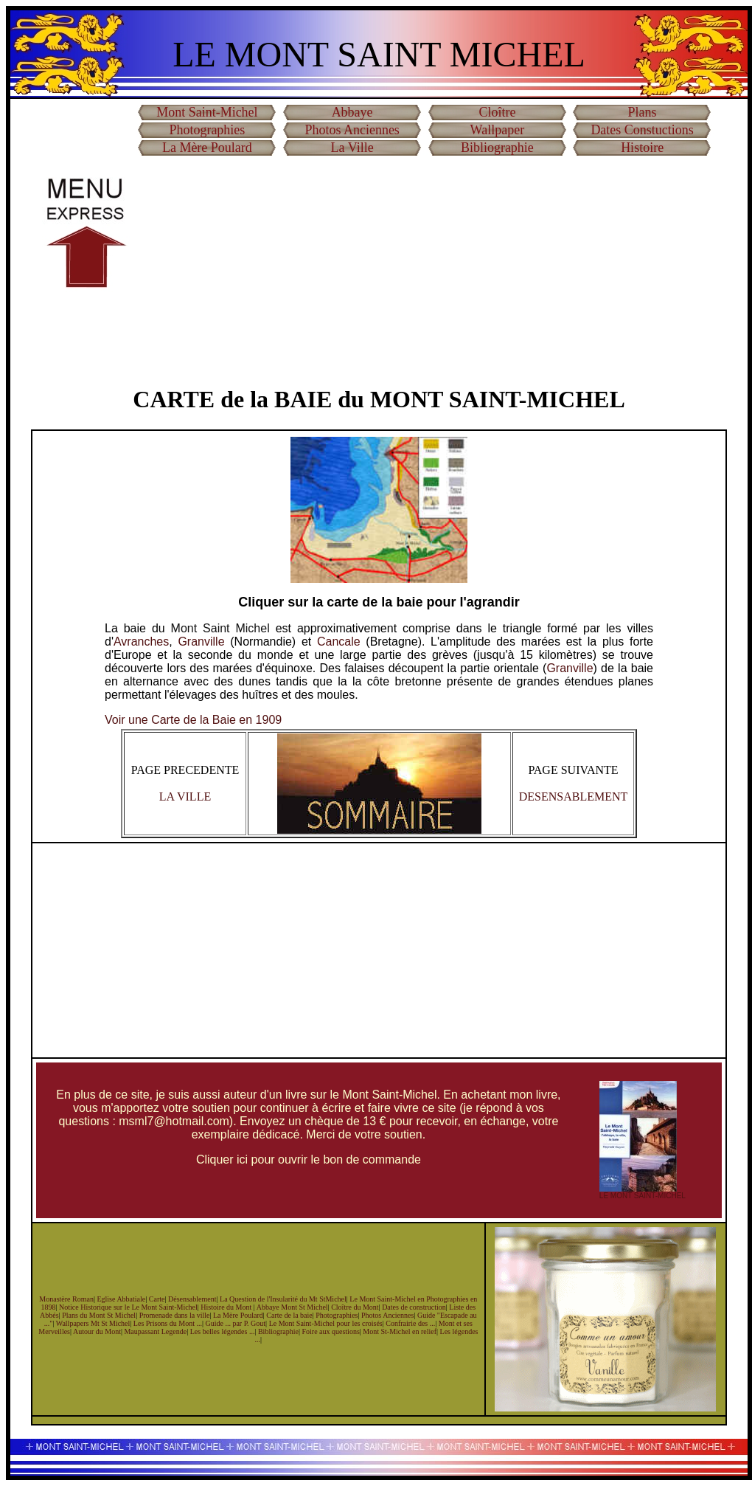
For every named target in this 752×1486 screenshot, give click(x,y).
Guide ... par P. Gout (235, 1323)
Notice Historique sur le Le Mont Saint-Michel (128, 1307)
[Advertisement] (424, 265)
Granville (201, 641)
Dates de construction (414, 1307)
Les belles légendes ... (222, 1331)
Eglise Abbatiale (121, 1299)
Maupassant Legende (155, 1331)
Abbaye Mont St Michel (292, 1307)
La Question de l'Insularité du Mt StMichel (283, 1299)
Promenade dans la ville (174, 1315)
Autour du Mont (97, 1331)
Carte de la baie (289, 1315)
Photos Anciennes (387, 1315)
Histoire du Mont (227, 1307)
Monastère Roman (66, 1299)
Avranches (141, 641)
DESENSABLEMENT (573, 796)
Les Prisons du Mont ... (167, 1323)
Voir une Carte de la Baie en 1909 (193, 719)
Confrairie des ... (410, 1323)
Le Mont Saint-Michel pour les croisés (326, 1323)
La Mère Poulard (238, 1315)
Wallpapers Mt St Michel (93, 1323)
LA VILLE (185, 796)
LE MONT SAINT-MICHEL (642, 1196)
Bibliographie (278, 1331)
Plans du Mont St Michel (99, 1315)
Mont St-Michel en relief (399, 1331)
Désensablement (192, 1299)
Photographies (337, 1315)
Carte (157, 1299)
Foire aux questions (330, 1331)
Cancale (339, 641)
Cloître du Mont (354, 1307)
